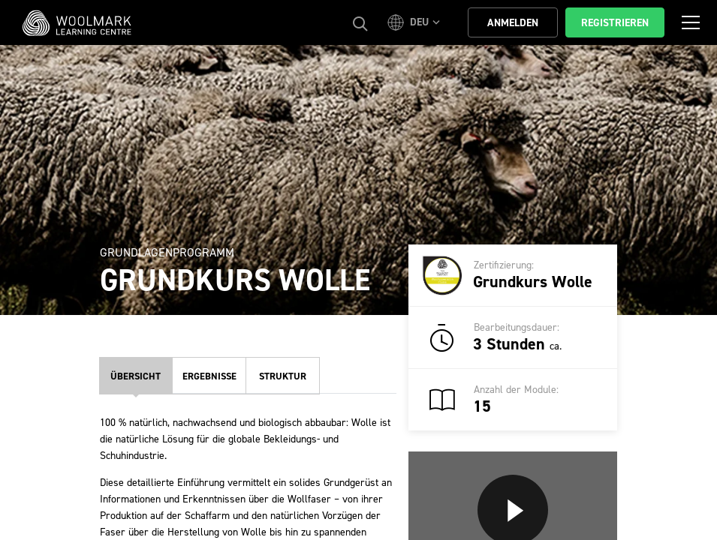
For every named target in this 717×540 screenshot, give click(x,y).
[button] (415, 22)
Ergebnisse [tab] (209, 376)
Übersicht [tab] (135, 376)
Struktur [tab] (282, 376)
